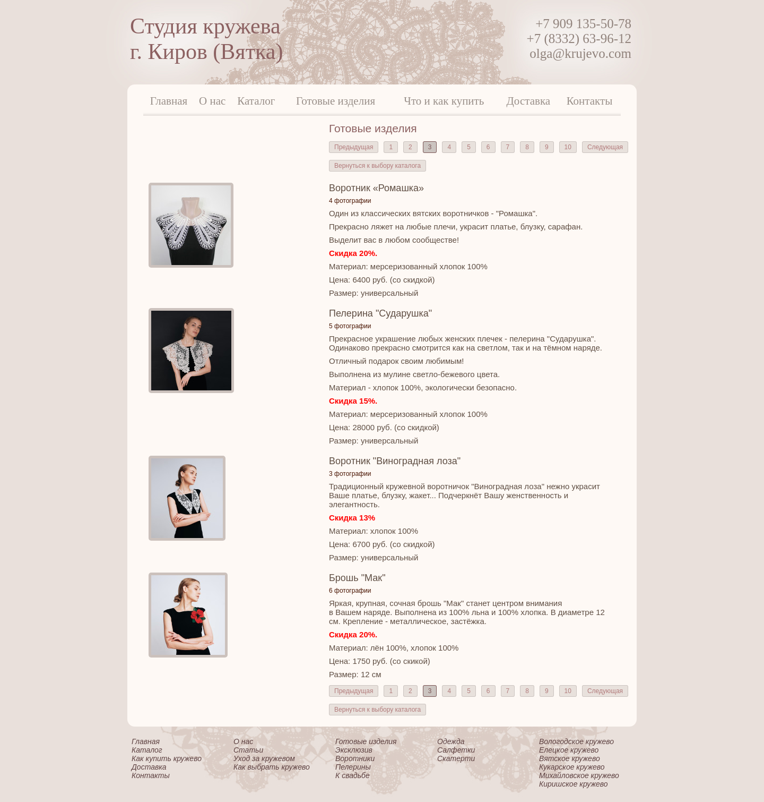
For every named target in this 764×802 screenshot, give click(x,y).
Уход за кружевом (264, 758)
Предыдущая (353, 147)
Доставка (529, 101)
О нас (212, 101)
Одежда (450, 741)
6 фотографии (350, 590)
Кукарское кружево (572, 767)
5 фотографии (350, 326)
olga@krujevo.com (580, 53)
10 (568, 147)
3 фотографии (350, 473)
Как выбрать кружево (271, 767)
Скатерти (456, 758)
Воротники (355, 758)
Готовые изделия (335, 101)
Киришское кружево (573, 784)
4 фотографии (350, 200)
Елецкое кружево (568, 750)
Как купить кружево (167, 758)
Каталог (256, 101)
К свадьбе (352, 775)
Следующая (605, 147)
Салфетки (456, 750)
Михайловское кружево (579, 775)
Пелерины (353, 767)
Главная (169, 101)
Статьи (248, 750)
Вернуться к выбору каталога (377, 165)
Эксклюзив (353, 750)
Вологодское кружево (576, 741)
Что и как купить (444, 101)
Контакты (590, 101)
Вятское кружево (569, 758)
